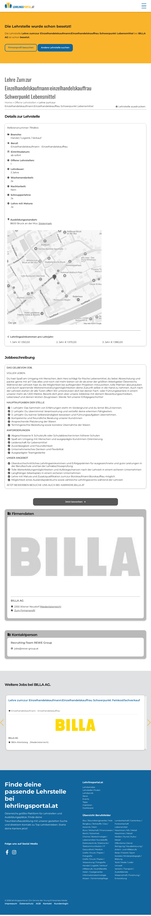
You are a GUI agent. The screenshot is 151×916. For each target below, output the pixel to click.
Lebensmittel (121, 828)
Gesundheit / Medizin (93, 851)
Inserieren (87, 806)
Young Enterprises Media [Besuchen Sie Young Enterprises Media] (55, 901)
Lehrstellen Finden (91, 791)
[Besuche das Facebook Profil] (7, 853)
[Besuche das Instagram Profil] (14, 853)
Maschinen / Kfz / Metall (126, 831)
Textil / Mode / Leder (124, 863)
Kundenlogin (61, 904)
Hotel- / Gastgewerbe (93, 873)
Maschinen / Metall (123, 835)
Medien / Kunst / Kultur (125, 838)
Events (86, 800)
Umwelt (118, 867)
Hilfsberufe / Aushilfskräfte (95, 870)
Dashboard (88, 809)
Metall (117, 841)
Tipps (85, 803)
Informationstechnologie (94, 876)
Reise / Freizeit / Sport (125, 854)
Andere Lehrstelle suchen (55, 47)
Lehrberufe (88, 794)
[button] (144, 6)
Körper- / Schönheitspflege (95, 880)
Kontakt (47, 904)
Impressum (11, 904)
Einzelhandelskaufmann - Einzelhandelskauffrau (35, 712)
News (85, 797)
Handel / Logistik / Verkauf (95, 867)
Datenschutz (26, 904)
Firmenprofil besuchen (21, 47)
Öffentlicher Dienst (124, 844)
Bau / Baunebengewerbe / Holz (98, 822)
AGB (38, 904)
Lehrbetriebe (89, 788)
